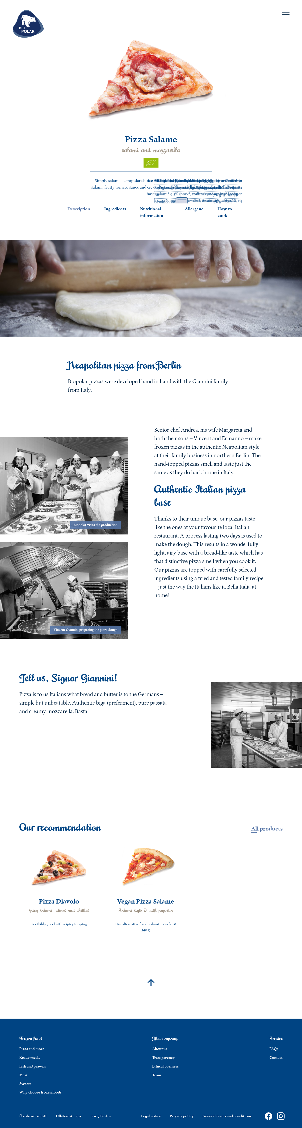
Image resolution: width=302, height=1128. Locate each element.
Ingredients (115, 208)
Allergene (194, 208)
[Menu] (285, 13)
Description (78, 208)
